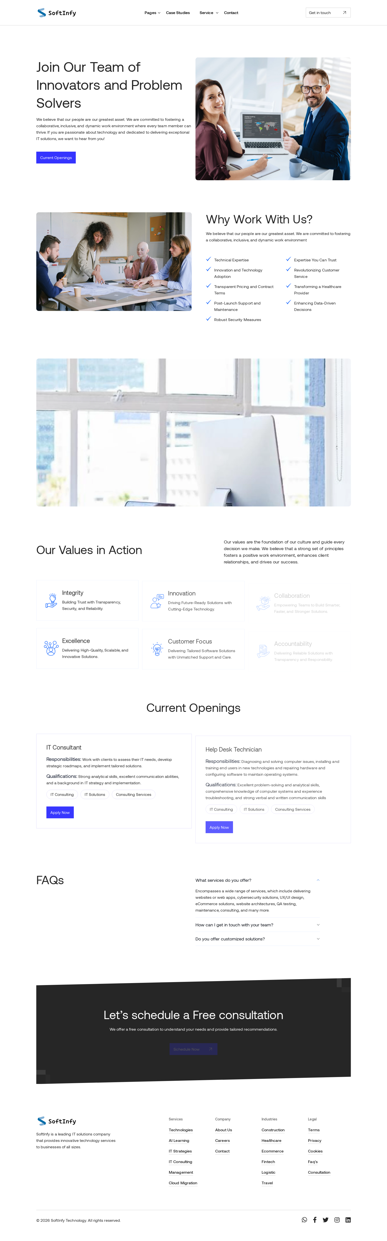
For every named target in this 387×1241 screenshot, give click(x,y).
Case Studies (178, 12)
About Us (223, 1129)
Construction (273, 1129)
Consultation (319, 1172)
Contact (231, 12)
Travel (267, 1182)
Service (207, 12)
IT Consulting (180, 1161)
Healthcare (271, 1140)
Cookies (315, 1151)
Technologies (181, 1129)
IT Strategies (180, 1151)
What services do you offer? (223, 880)
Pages (150, 12)
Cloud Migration (183, 1182)
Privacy (314, 1140)
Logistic (268, 1172)
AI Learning (179, 1140)
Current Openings (56, 157)
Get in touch (328, 13)
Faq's (313, 1161)
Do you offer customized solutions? (230, 938)
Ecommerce (273, 1151)
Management (181, 1172)
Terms (314, 1129)
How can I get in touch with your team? (234, 924)
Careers (222, 1140)
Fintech (268, 1161)
